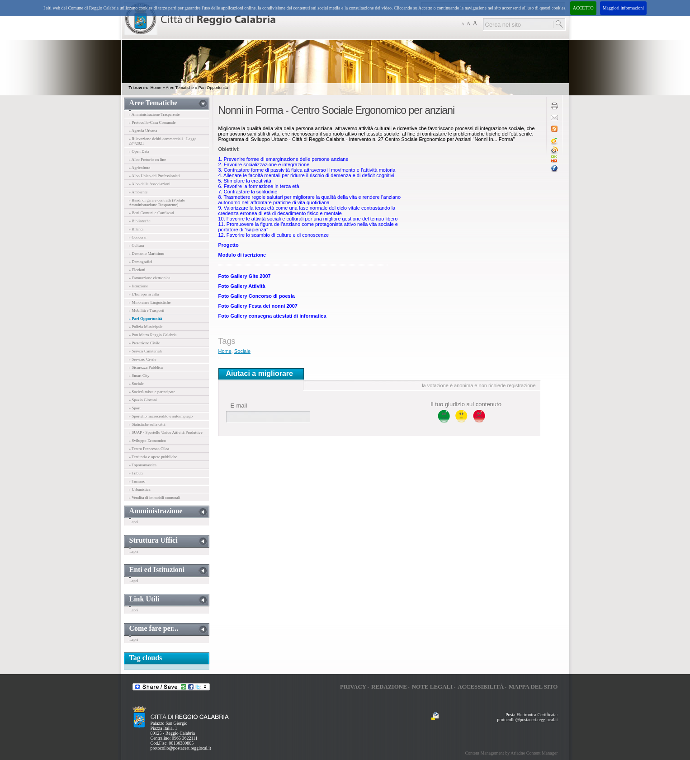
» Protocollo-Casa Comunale (152, 122)
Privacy (353, 686)
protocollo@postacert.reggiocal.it (181, 748)
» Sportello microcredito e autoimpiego (161, 416)
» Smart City (139, 375)
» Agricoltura (140, 167)
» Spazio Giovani (143, 400)
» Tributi (136, 473)
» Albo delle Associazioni (149, 184)
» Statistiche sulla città (147, 424)
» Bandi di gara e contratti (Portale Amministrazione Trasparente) (157, 202)
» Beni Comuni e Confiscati (152, 213)
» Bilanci (136, 229)
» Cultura (136, 245)
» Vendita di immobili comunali (154, 497)
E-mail (239, 405)
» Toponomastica (142, 465)
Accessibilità (481, 686)
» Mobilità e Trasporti (147, 310)
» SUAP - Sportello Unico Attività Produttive (166, 432)
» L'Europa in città (144, 294)
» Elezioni (137, 269)
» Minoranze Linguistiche (150, 302)
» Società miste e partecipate (152, 391)
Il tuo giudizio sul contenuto (465, 404)
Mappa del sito (533, 686)
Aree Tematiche (179, 87)
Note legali (432, 686)
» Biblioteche (140, 221)
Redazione (389, 686)
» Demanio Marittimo (147, 253)
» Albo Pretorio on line (147, 159)
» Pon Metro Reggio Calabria (153, 335)
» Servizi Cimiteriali (145, 351)
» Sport (135, 408)
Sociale (242, 351)
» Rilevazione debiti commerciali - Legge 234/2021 (163, 140)
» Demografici (140, 261)
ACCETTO (583, 7)
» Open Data (139, 151)
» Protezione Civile (145, 343)
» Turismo (137, 481)
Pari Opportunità (213, 87)
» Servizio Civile (142, 359)
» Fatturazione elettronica (149, 278)
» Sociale (136, 383)
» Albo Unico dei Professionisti (154, 176)
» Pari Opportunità (145, 318)
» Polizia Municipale (146, 326)
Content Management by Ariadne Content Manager (511, 753)
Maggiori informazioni (623, 7)
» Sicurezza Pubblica (146, 367)
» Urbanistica (140, 489)
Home (156, 87)
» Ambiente (138, 192)
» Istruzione (138, 286)
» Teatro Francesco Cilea (149, 448)
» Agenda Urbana (143, 130)
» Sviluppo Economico (147, 440)
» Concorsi (138, 237)
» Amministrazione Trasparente (154, 114)
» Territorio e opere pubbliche (153, 457)
